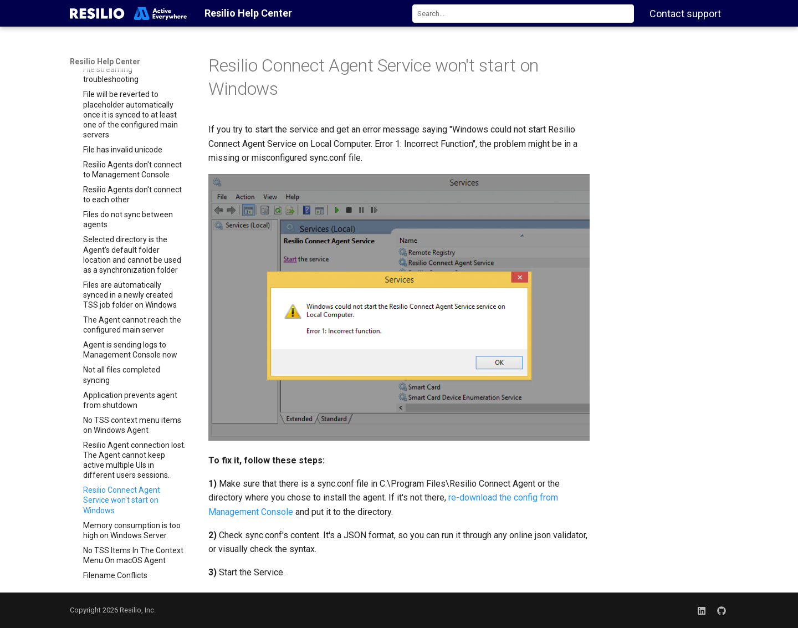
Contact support (685, 13)
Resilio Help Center (105, 61)
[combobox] (523, 13)
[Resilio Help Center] (128, 13)
